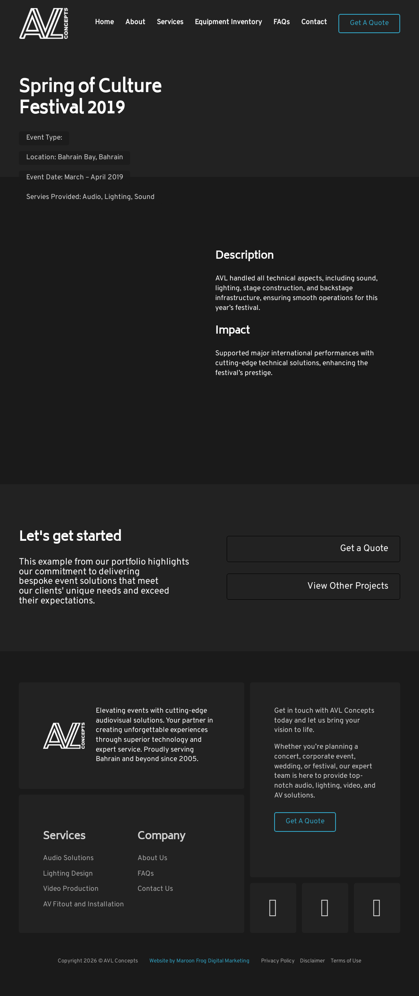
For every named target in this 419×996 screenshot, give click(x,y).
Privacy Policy (278, 961)
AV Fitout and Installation (83, 905)
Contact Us (155, 889)
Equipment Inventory (228, 22)
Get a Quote (364, 549)
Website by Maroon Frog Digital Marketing (199, 961)
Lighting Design (68, 874)
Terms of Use (346, 961)
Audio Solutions (68, 859)
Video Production (71, 889)
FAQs (281, 22)
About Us (152, 859)
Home (104, 22)
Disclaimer (312, 961)
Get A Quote (369, 23)
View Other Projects (347, 586)
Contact (314, 22)
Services (170, 22)
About (135, 22)
